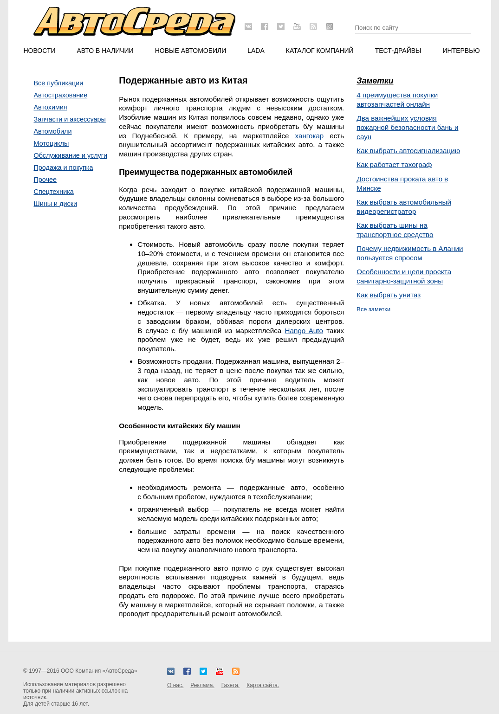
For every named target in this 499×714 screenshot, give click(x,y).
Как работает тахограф (394, 164)
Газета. (230, 685)
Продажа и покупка (63, 167)
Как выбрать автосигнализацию (408, 150)
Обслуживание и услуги (71, 155)
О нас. (175, 685)
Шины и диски (56, 203)
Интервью (461, 50)
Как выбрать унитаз (388, 295)
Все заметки (373, 309)
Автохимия (50, 107)
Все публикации (59, 83)
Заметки (374, 80)
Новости (40, 50)
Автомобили (53, 131)
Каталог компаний (320, 50)
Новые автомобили (191, 50)
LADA (256, 50)
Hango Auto (304, 330)
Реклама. (202, 685)
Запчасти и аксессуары (70, 119)
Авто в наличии (105, 50)
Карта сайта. (262, 685)
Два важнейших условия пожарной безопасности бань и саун (407, 127)
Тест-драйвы (398, 50)
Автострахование (61, 95)
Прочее (45, 179)
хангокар (309, 136)
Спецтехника (54, 191)
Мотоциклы (51, 143)
